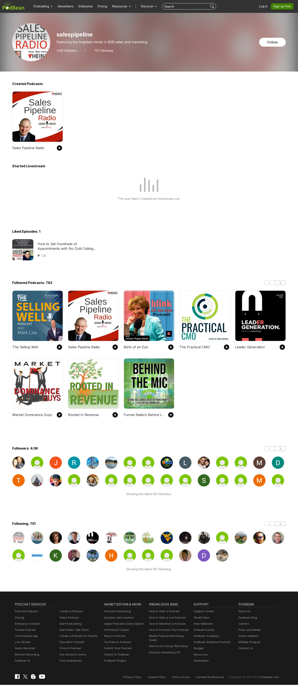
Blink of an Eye (135, 347)
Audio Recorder (24, 648)
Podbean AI (22, 660)
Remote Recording (26, 654)
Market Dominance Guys (30, 414)
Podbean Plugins (114, 660)
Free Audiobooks (70, 660)
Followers (66, 50)
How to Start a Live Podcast (166, 617)
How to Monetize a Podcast (166, 623)
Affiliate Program (248, 642)
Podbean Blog (247, 617)
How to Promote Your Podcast (167, 629)
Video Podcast (68, 617)
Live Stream (22, 642)
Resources (200, 654)
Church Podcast (69, 648)
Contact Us (245, 648)
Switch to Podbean (115, 654)
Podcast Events (203, 629)
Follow (273, 42)
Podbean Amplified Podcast (211, 642)
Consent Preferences (215, 677)
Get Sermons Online (72, 654)
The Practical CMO (193, 347)
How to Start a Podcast (163, 611)
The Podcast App (25, 636)
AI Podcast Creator (116, 629)
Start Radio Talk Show (73, 629)
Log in (265, 6)
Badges (198, 648)
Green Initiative (247, 636)
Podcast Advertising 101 (164, 652)
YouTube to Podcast (116, 642)
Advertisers (64, 6)
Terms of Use (188, 677)
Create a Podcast (70, 611)
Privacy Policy (143, 677)
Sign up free (283, 6)
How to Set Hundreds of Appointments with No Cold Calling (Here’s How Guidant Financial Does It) (66, 246)
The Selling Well (24, 347)
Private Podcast (24, 629)
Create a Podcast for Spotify (77, 636)
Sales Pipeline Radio (27, 148)
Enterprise (83, 6)
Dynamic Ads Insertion (118, 617)
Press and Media (248, 629)
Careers (243, 623)
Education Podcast (71, 642)
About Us (244, 611)
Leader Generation (249, 347)
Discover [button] (143, 6)
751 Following (102, 50)
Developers (201, 660)
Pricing (99, 6)
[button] (42, 6)
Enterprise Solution (26, 623)
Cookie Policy (166, 677)
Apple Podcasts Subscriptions (122, 623)
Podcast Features (26, 611)
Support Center (203, 611)
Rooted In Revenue (82, 414)
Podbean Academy (205, 636)
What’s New (201, 617)
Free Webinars (203, 623)
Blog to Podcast (114, 636)
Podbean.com (270, 677)
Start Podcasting (70, 623)
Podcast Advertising (116, 611)
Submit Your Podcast (117, 648)
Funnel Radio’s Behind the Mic (144, 414)
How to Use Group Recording (167, 646)
